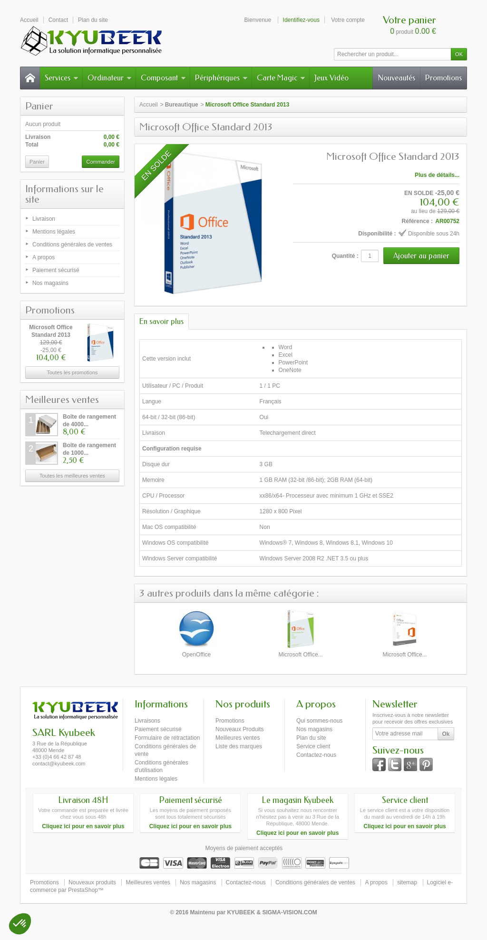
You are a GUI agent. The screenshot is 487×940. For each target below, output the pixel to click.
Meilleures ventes (62, 399)
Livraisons (147, 720)
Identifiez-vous (301, 20)
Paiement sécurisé (55, 270)
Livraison (43, 218)
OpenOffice (196, 654)
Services (61, 77)
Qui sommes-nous (319, 720)
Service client (313, 746)
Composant (163, 77)
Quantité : (345, 256)
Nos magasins (50, 283)
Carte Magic (281, 77)
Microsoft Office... (300, 654)
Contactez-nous (316, 755)
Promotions (443, 77)
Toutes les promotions (72, 372)
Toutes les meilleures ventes (72, 476)
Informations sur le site (64, 194)
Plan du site (311, 737)
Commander (100, 162)
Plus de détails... (437, 175)
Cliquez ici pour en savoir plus (83, 826)
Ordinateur (110, 77)
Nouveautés (396, 77)
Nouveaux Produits (239, 729)
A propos (43, 257)
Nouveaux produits (92, 882)
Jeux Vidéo (331, 77)
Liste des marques (238, 746)
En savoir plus (161, 321)
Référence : (417, 221)
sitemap (407, 882)
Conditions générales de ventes (72, 244)
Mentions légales (53, 231)
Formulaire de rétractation (167, 737)
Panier (39, 106)
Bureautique (181, 104)
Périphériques (221, 77)
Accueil (148, 104)
